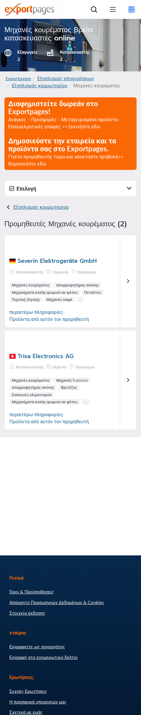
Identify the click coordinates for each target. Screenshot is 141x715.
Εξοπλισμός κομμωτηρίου (39, 85)
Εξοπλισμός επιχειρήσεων (65, 78)
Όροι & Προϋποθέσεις (31, 591)
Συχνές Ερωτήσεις (28, 691)
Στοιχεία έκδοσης (27, 613)
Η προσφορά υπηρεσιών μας (38, 701)
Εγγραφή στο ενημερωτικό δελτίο (43, 657)
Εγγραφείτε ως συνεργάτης (37, 646)
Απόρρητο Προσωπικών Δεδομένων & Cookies (56, 602)
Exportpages (18, 78)
